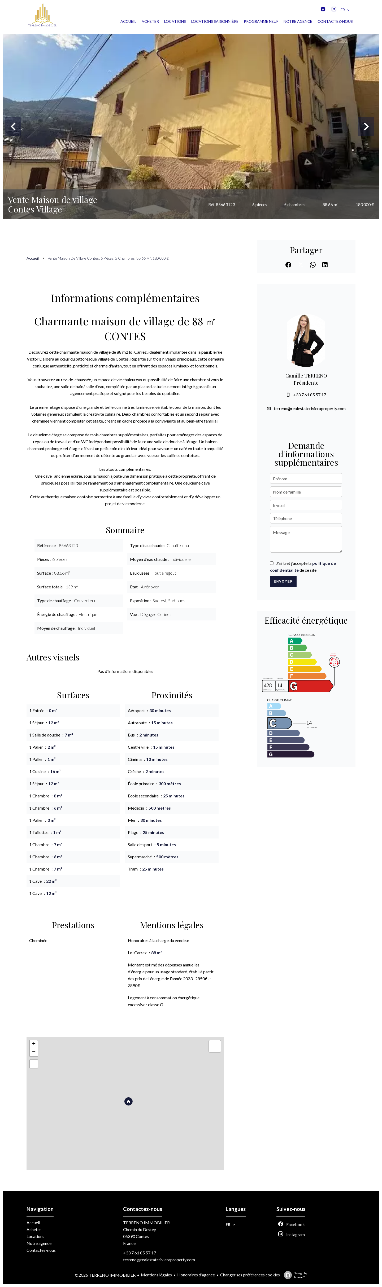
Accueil (33, 258)
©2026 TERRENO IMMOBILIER (105, 1274)
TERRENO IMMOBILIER (146, 1222)
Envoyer (283, 581)
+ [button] (34, 1044)
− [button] (34, 1052)
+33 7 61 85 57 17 (309, 394)
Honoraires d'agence (196, 1274)
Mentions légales (156, 1274)
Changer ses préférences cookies (250, 1274)
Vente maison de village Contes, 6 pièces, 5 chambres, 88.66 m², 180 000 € (108, 258)
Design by (294, 1275)
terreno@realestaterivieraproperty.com (310, 408)
